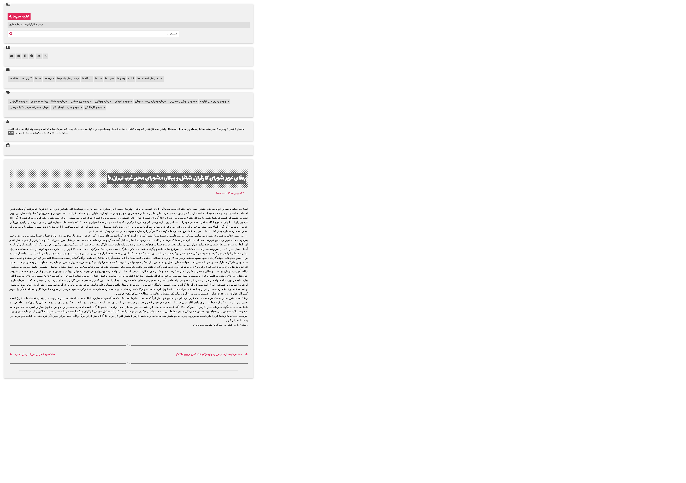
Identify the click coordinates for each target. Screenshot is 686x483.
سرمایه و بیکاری (103, 101)
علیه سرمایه (19, 16)
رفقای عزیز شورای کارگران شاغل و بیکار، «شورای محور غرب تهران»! (176, 178)
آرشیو (131, 79)
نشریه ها (49, 79)
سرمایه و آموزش (123, 101)
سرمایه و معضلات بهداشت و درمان (49, 101)
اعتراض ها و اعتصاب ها (149, 79)
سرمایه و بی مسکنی (81, 101)
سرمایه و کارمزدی (18, 101)
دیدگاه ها (87, 79)
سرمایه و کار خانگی (95, 107)
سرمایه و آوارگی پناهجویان (183, 101)
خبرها (38, 79)
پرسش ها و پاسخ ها (68, 79)
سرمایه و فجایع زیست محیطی (150, 101)
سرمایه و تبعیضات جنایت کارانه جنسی (29, 107)
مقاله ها (14, 79)
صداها (98, 79)
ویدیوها (121, 79)
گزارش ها (27, 79)
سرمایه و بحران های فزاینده (214, 101)
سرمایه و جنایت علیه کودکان (67, 107)
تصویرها (109, 79)
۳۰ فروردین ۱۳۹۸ (236, 193)
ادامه (11, 132)
